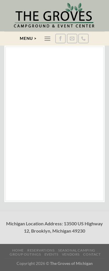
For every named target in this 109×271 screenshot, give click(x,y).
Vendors (71, 254)
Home (18, 250)
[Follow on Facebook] (60, 38)
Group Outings (25, 254)
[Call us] (83, 38)
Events (51, 254)
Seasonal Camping (76, 250)
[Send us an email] (72, 38)
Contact (92, 254)
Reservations (40, 250)
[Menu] (47, 38)
